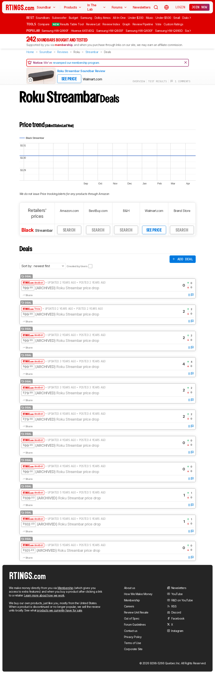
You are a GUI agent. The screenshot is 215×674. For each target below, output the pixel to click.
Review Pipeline (143, 24)
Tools (31, 24)
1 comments (180, 81)
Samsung (86, 17)
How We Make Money (138, 594)
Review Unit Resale (136, 612)
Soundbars (43, 17)
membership (63, 45)
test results (157, 81)
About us (129, 588)
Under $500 (163, 17)
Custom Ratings (173, 24)
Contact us (130, 631)
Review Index (111, 24)
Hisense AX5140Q (82, 30)
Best (30, 18)
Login (180, 7)
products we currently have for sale (59, 610)
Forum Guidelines (135, 624)
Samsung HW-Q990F (55, 30)
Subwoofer (59, 17)
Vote (158, 24)
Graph (126, 24)
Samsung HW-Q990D (169, 30)
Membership (65, 588)
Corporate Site (133, 649)
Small (176, 17)
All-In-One (119, 17)
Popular (33, 31)
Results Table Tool (68, 24)
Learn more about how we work (44, 595)
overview (139, 81)
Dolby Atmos (103, 17)
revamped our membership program (76, 62)
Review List (93, 24)
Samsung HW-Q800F (109, 30)
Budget (73, 17)
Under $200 (136, 17)
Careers (129, 606)
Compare (44, 24)
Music (149, 17)
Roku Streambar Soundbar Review (81, 71)
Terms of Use (132, 643)
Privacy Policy (133, 637)
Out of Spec (131, 618)
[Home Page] (20, 7)
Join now (199, 7)
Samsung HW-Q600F (139, 30)
